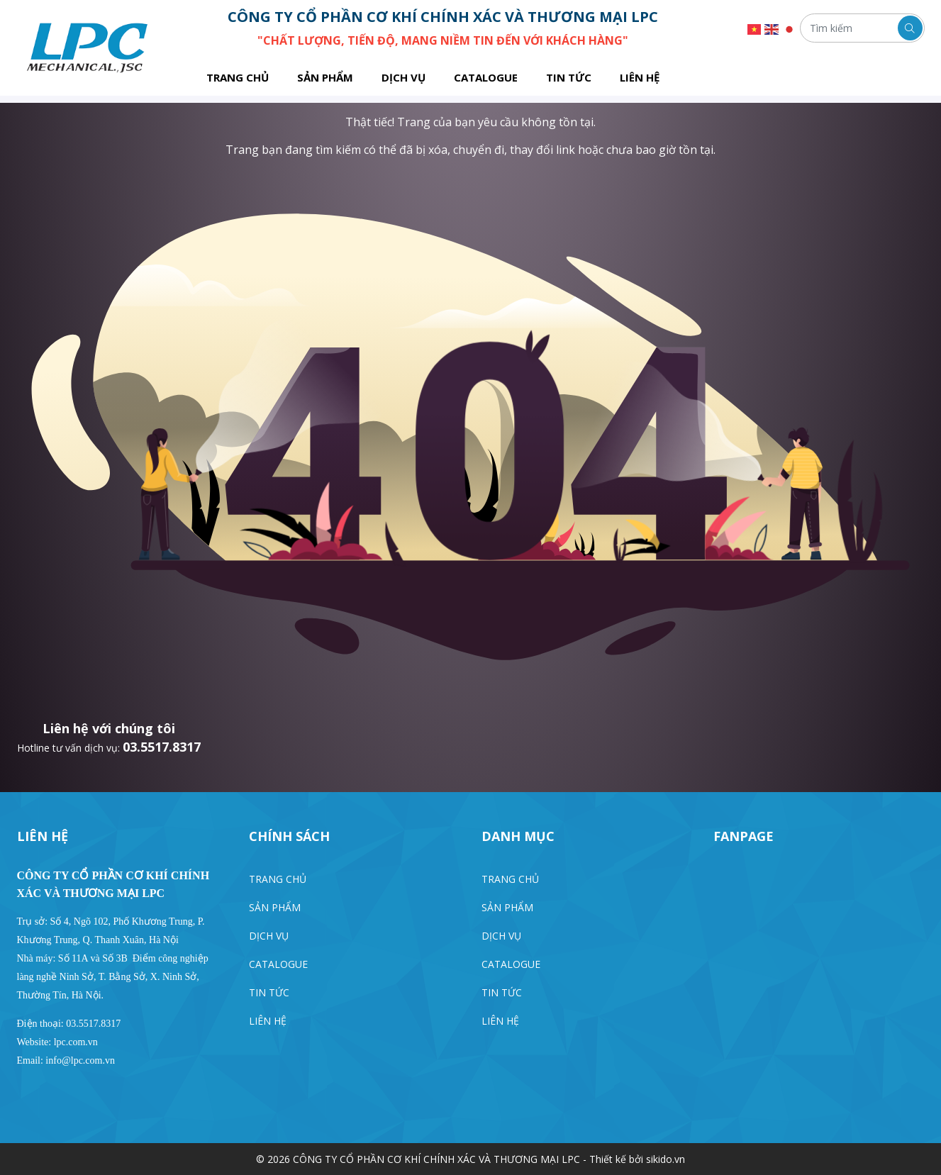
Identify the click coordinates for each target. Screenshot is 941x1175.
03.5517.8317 (162, 746)
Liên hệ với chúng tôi (109, 728)
